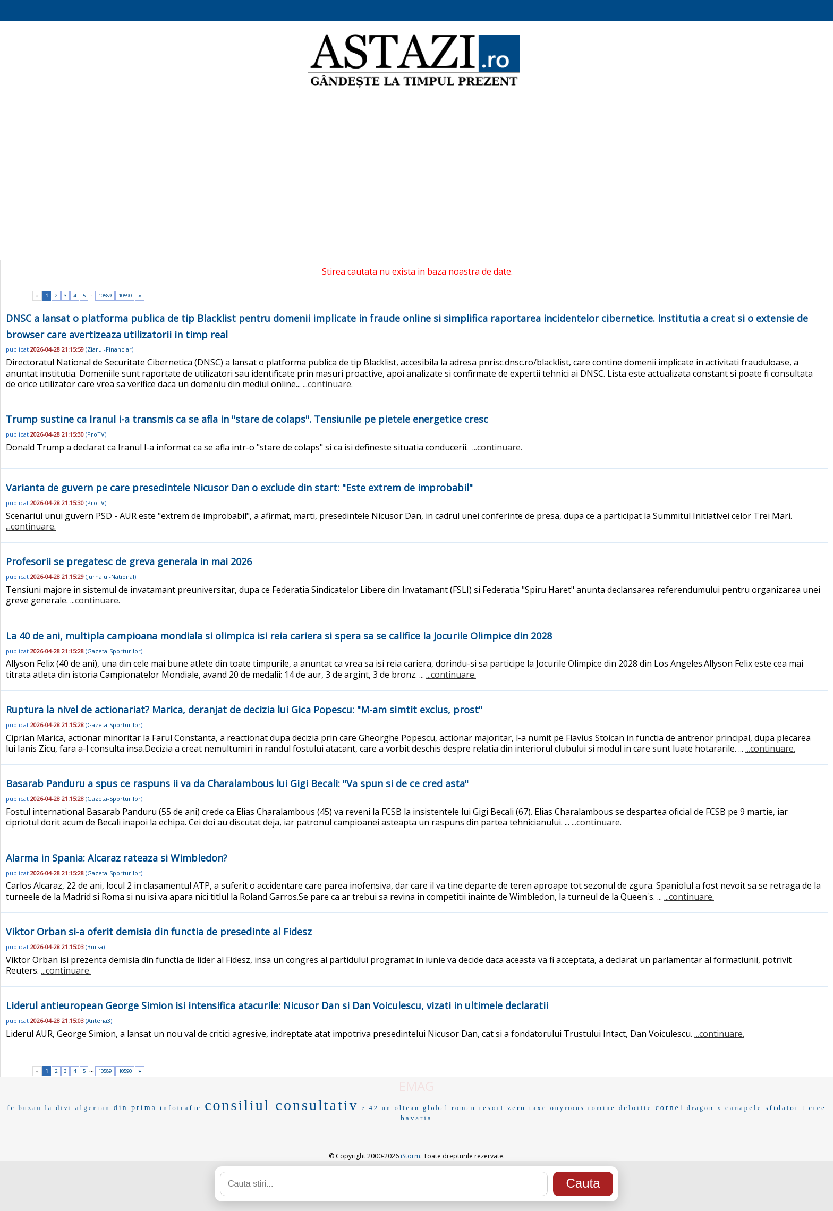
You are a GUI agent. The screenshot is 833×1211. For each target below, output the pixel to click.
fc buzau (24, 1108)
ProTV (96, 434)
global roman (449, 1108)
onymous (567, 1108)
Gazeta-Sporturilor (114, 651)
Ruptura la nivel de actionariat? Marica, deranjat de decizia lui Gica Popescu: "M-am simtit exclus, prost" (244, 709)
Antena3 (98, 1021)
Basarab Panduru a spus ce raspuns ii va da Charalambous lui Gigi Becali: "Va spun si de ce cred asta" (237, 783)
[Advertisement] (416, 175)
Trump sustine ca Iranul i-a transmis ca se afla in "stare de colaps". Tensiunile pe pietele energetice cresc (247, 419)
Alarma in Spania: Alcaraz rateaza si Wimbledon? (116, 857)
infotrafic (180, 1108)
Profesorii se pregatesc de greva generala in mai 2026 (129, 561)
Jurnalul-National (110, 577)
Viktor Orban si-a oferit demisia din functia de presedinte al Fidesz (159, 931)
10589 (105, 295)
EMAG (416, 1086)
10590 (125, 295)
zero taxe (527, 1108)
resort (492, 1108)
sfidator (782, 1108)
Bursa (95, 947)
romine (602, 1108)
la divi (58, 1108)
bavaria (416, 1118)
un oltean (401, 1108)
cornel (670, 1108)
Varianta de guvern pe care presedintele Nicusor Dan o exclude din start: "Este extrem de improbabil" (239, 487)
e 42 (369, 1108)
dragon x (704, 1108)
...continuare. (328, 384)
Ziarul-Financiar (109, 349)
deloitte (635, 1108)
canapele (743, 1108)
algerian (92, 1108)
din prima (135, 1108)
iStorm (410, 1156)
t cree (814, 1108)
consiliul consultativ (281, 1105)
